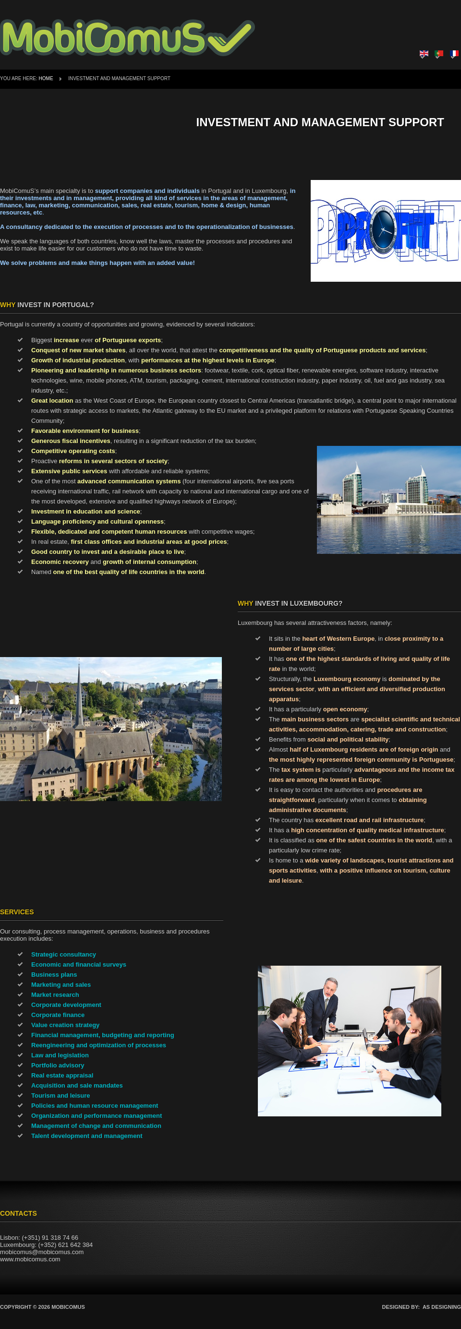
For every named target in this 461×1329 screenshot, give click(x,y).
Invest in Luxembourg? (290, 603)
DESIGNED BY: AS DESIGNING (421, 1307)
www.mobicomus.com (30, 1259)
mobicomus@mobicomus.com (42, 1252)
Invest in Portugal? (47, 305)
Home (46, 78)
